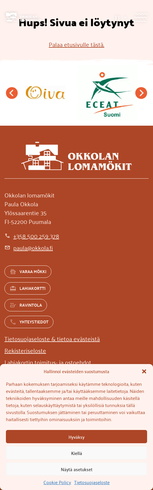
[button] (144, 371)
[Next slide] (141, 93)
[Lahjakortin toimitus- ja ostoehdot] (47, 362)
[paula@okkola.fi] (28, 247)
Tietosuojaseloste (92, 482)
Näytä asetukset (76, 469)
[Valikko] (140, 17)
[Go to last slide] (12, 93)
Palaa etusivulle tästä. (76, 44)
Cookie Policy (57, 482)
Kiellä (76, 453)
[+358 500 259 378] (31, 235)
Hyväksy (76, 437)
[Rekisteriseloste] (25, 350)
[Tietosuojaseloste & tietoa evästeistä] (52, 338)
